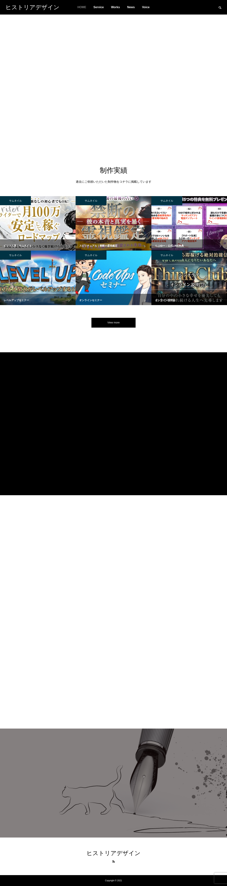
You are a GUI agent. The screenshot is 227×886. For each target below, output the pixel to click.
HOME (81, 7)
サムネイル (15, 200)
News (131, 7)
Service (98, 7)
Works (115, 7)
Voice (146, 7)
